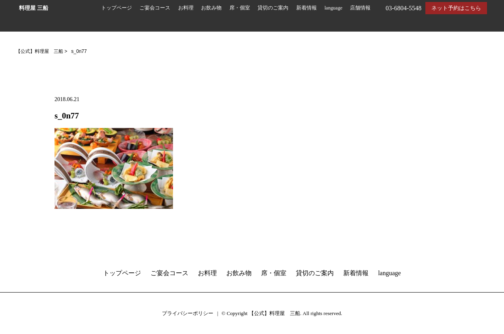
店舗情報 (360, 8)
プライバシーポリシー (187, 313)
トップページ (116, 8)
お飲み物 (211, 8)
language (333, 8)
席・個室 (239, 8)
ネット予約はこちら (456, 8)
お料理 (186, 8)
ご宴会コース (154, 8)
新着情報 (306, 8)
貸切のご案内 (273, 8)
